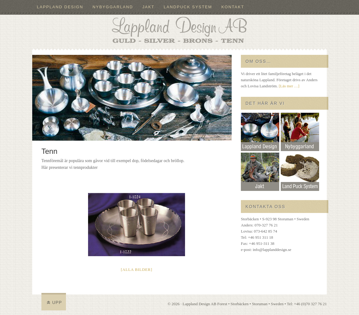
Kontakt (232, 7)
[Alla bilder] (136, 269)
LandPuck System (188, 7)
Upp (57, 302)
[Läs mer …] (289, 86)
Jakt (148, 7)
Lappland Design (60, 7)
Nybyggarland (112, 7)
